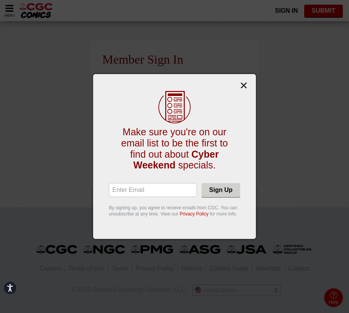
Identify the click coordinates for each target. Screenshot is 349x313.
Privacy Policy (194, 214)
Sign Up (220, 190)
